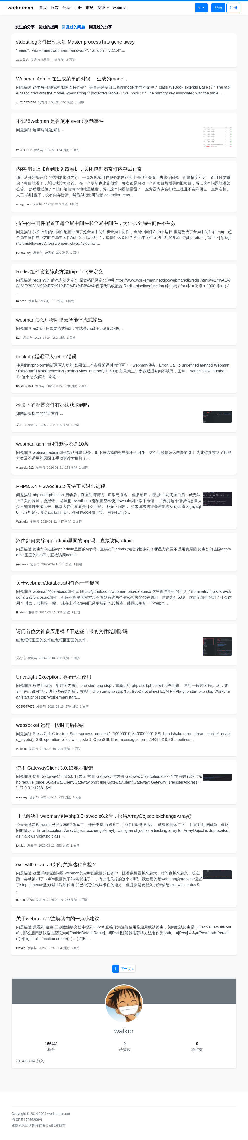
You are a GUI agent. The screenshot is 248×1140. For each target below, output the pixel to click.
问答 (55, 8)
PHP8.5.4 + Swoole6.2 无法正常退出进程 (60, 486)
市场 (89, 8)
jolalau (20, 845)
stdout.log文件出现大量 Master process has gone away (75, 42)
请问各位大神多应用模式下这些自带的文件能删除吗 (72, 631)
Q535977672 (25, 706)
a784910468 (25, 900)
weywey (21, 797)
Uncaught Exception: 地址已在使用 (53, 677)
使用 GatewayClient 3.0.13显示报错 (54, 767)
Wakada (22, 521)
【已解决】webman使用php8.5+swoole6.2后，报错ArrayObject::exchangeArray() (103, 816)
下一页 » (127, 969)
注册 (233, 8)
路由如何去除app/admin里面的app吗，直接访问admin (74, 540)
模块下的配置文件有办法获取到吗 (52, 405)
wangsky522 (25, 467)
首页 (43, 8)
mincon (21, 301)
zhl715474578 (26, 102)
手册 (78, 8)
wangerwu (23, 204)
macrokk (22, 564)
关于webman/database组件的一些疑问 (57, 583)
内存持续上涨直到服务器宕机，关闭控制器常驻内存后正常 (79, 169)
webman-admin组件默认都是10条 (52, 444)
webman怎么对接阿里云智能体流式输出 (59, 319)
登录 (218, 8)
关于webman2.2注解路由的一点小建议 (57, 918)
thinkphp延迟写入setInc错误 (46, 356)
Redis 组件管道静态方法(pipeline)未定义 (59, 271)
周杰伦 (21, 425)
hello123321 (24, 386)
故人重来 (22, 60)
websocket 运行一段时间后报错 (50, 725)
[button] (103, 8)
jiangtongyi (23, 252)
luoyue (20, 948)
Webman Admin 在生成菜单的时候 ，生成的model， (72, 78)
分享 (66, 8)
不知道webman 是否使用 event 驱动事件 (60, 121)
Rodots (21, 612)
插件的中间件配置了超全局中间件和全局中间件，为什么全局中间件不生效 (96, 223)
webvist (21, 749)
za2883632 (24, 150)
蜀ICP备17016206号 (26, 1120)
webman (120, 8)
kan (18, 337)
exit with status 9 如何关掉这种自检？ (56, 864)
